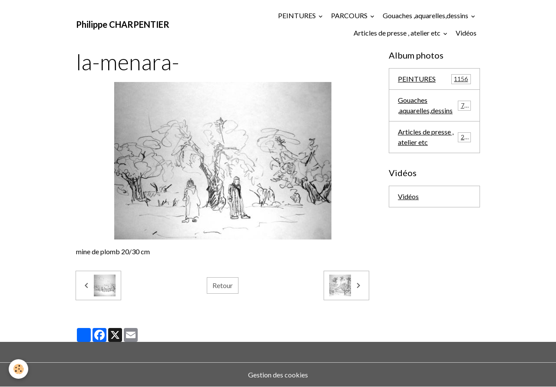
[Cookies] (18, 369)
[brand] (122, 24)
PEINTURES (297, 15)
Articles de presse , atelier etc (398, 33)
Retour (222, 285)
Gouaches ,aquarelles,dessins (426, 15)
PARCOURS (350, 15)
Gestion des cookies (278, 375)
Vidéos (466, 33)
